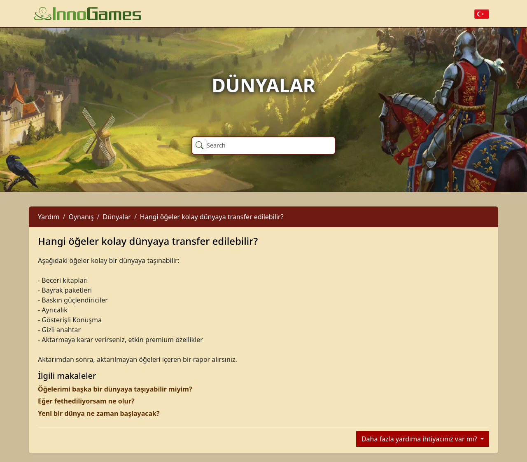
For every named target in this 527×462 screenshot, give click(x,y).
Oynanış (80, 216)
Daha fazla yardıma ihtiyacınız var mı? (420, 438)
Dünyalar (117, 216)
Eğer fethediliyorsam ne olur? (86, 401)
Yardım (48, 216)
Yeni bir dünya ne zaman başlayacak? (99, 413)
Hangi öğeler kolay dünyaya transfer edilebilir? (212, 216)
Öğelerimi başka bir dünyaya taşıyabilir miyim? (115, 389)
